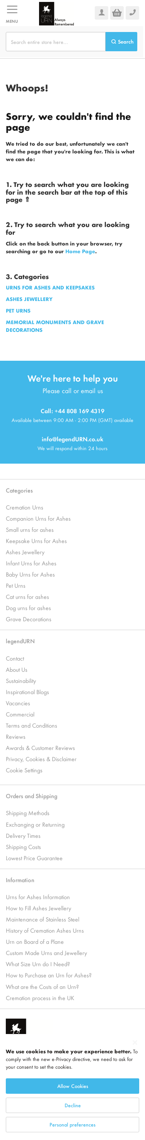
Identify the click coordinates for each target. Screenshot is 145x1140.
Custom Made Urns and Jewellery (46, 952)
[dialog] (72, 1087)
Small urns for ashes (30, 529)
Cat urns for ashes (27, 596)
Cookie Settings (24, 770)
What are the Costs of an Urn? (42, 986)
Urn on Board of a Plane (35, 941)
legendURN (20, 641)
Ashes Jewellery (25, 552)
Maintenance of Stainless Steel (42, 919)
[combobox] (56, 41)
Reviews (16, 736)
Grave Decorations (28, 619)
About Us (16, 669)
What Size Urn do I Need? (38, 964)
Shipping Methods (27, 813)
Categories (19, 490)
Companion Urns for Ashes (38, 518)
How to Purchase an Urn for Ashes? (49, 975)
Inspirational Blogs (27, 692)
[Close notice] (135, 1043)
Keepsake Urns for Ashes (36, 540)
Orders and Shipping (31, 796)
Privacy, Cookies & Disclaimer (41, 759)
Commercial (20, 714)
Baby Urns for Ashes (30, 574)
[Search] (121, 41)
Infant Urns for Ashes (31, 563)
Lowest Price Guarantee (34, 858)
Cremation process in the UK (40, 998)
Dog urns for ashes (28, 608)
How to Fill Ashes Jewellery (38, 908)
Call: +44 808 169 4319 (72, 411)
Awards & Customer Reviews (40, 747)
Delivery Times (23, 835)
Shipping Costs (23, 846)
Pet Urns (16, 585)
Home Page (80, 251)
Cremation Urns (24, 507)
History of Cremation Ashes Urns (45, 930)
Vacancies (18, 703)
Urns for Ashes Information (38, 897)
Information (20, 880)
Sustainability (21, 680)
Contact (15, 658)
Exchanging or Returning (35, 824)
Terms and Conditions (31, 725)
